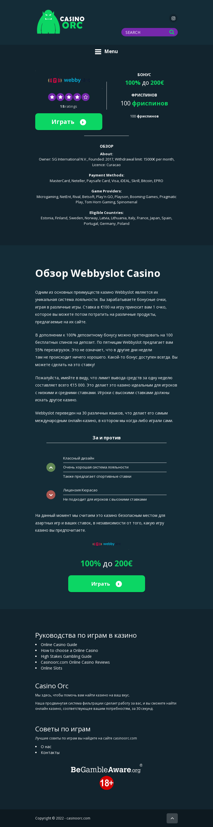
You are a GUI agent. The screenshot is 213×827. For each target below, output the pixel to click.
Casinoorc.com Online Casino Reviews (75, 662)
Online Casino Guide (59, 644)
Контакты (50, 752)
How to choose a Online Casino (69, 650)
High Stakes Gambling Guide (66, 656)
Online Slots (51, 668)
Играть (68, 122)
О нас (46, 746)
